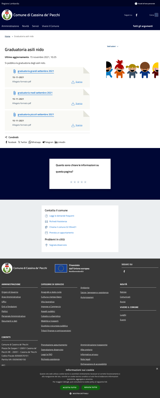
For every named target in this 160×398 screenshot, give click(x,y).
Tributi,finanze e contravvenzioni (56, 330)
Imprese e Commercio (51, 306)
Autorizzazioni (87, 297)
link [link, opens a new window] (105, 382)
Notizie (123, 292)
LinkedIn (59, 142)
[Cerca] (155, 15)
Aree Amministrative (11, 296)
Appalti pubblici (48, 311)
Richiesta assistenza (50, 359)
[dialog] (80, 382)
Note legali (85, 359)
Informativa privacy (89, 354)
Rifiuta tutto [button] (90, 387)
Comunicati (125, 296)
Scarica (76, 81)
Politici (5, 311)
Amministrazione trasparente (94, 344)
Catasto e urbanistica (50, 316)
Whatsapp (34, 142)
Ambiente (85, 287)
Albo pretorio (86, 349)
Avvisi (123, 301)
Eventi (123, 319)
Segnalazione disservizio (52, 349)
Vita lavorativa (47, 301)
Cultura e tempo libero (51, 296)
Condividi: (12, 137)
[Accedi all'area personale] (144, 3)
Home (7, 36)
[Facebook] (131, 15)
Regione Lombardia (10, 3)
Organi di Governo (10, 292)
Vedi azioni (113, 46)
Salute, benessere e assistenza (94, 292)
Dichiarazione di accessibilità (94, 364)
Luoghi (123, 314)
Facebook (10, 142)
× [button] (157, 369)
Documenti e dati (9, 321)
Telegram (47, 142)
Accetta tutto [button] (69, 387)
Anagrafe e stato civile (51, 292)
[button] (80, 393)
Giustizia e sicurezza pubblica (54, 325)
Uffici (4, 301)
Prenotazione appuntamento (54, 344)
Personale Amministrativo (13, 316)
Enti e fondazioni (9, 306)
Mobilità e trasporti (50, 321)
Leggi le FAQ (46, 354)
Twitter (22, 142)
